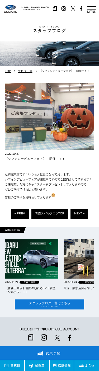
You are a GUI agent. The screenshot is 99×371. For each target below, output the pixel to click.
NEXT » (79, 213)
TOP (8, 71)
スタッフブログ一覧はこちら (49, 304)
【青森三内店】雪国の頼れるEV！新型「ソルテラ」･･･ (30, 290)
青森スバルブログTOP (49, 213)
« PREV (20, 213)
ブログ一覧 (25, 71)
